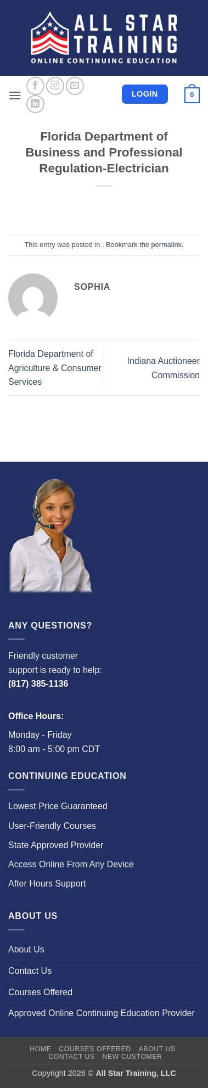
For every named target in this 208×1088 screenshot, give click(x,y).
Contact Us (30, 970)
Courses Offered (40, 992)
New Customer (132, 1057)
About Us (26, 949)
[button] (14, 95)
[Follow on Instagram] (55, 86)
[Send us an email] (75, 86)
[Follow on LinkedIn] (35, 104)
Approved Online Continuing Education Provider (101, 1013)
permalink (166, 244)
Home (40, 1049)
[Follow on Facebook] (35, 86)
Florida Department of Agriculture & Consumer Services (55, 367)
